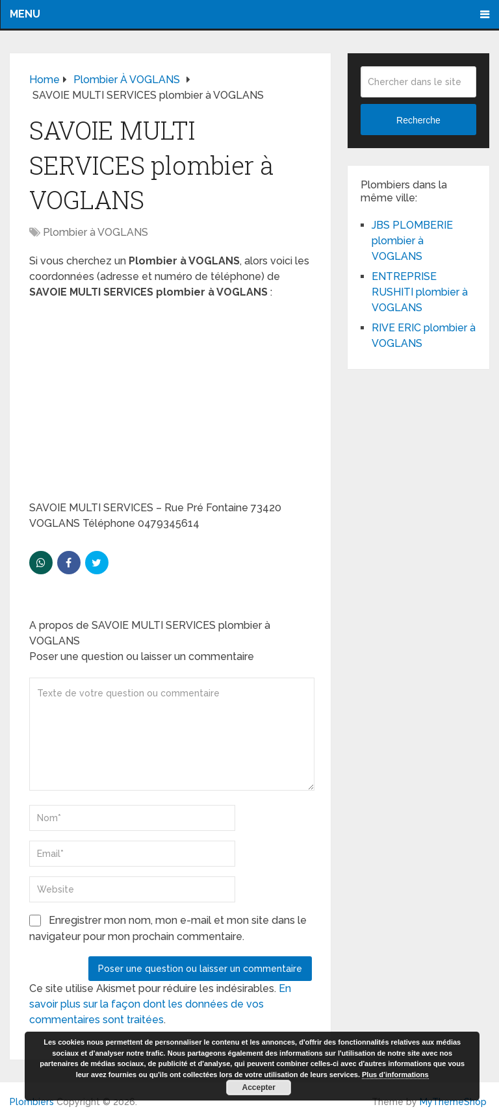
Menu (25, 14)
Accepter (258, 1087)
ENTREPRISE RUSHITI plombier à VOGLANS (420, 292)
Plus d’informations (395, 1074)
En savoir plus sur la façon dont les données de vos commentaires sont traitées (160, 1004)
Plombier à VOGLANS (95, 232)
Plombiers (32, 1102)
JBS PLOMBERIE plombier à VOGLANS (412, 240)
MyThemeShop (453, 1102)
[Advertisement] (170, 404)
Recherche (418, 120)
